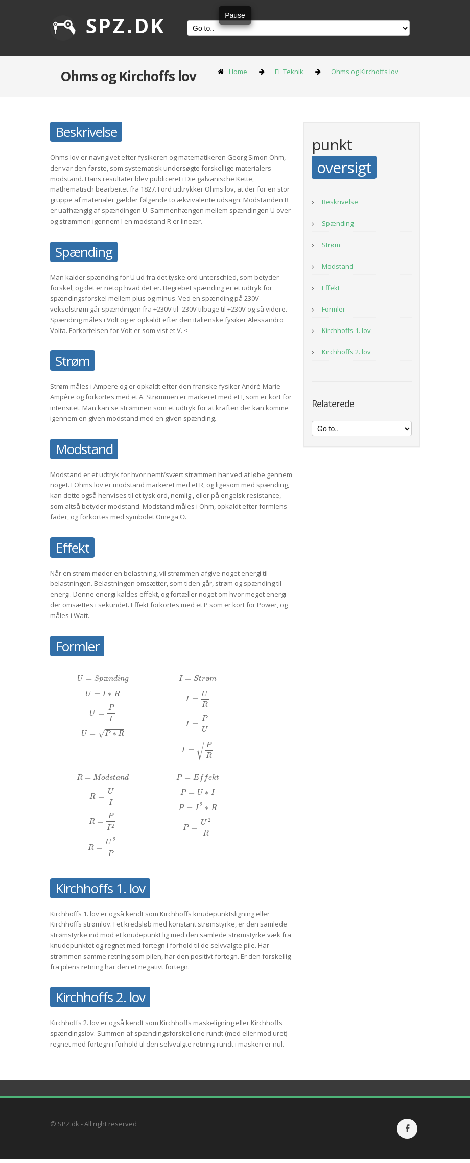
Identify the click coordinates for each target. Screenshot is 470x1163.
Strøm (331, 244)
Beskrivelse (340, 201)
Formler (333, 309)
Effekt (331, 287)
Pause (235, 15)
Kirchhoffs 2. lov (346, 352)
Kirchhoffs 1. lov (346, 330)
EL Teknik (289, 71)
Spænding (338, 223)
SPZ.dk (108, 25)
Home (238, 71)
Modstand (338, 266)
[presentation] (102, 678)
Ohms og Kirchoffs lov (364, 71)
